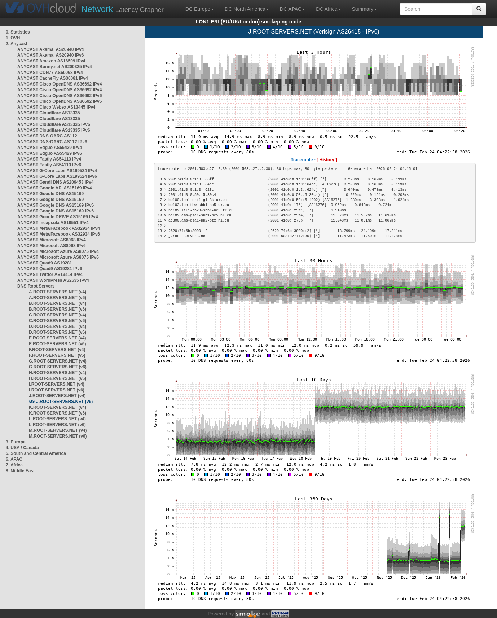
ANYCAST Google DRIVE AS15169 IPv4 (57, 216)
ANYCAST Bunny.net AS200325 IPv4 (54, 66)
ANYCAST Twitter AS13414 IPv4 (50, 274)
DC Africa (328, 9)
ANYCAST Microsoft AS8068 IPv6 (51, 245)
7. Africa (14, 465)
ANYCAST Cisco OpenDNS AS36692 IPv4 (59, 84)
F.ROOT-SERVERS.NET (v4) (57, 349)
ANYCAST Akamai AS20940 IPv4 (50, 49)
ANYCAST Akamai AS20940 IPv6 (50, 55)
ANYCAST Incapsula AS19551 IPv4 (53, 222)
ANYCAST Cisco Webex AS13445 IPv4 (56, 107)
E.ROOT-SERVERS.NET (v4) (57, 338)
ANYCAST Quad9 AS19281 (44, 263)
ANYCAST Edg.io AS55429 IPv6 (49, 153)
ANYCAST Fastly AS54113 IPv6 (49, 164)
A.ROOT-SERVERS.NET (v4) (57, 291)
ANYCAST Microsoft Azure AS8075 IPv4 (58, 251)
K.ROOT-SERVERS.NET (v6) (57, 413)
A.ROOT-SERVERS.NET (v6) (57, 297)
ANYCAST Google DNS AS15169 (50, 193)
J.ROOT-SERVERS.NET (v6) (64, 401)
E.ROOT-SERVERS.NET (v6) (57, 343)
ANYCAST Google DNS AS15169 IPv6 (55, 205)
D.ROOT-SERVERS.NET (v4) (57, 326)
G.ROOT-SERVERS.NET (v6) (58, 366)
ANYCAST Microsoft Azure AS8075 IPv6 (58, 257)
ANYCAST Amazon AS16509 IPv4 (51, 60)
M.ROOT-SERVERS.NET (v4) (58, 430)
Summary (364, 9)
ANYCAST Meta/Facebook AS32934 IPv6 (58, 234)
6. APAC (14, 459)
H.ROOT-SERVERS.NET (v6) (57, 378)
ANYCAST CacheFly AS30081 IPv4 (52, 78)
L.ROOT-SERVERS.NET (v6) (57, 424)
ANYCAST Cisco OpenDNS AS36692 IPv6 (59, 95)
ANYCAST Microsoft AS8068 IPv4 (51, 239)
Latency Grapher (122, 9)
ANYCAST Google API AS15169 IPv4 (54, 187)
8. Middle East (20, 470)
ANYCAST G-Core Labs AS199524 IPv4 (57, 170)
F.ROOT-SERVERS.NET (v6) (57, 355)
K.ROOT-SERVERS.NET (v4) (57, 407)
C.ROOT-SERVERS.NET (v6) (57, 320)
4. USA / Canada (22, 447)
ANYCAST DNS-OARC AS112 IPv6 (52, 141)
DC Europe (199, 9)
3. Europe (16, 441)
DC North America (247, 9)
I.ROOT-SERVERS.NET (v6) (56, 390)
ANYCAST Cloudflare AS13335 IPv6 (53, 124)
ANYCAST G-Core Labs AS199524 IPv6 (57, 176)
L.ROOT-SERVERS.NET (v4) (57, 418)
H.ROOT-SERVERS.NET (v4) (57, 372)
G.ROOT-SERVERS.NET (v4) (58, 361)
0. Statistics (18, 32)
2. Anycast (16, 43)
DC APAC (292, 9)
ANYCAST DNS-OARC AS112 (47, 136)
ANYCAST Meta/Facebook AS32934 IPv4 (58, 228)
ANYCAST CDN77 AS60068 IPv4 (50, 72)
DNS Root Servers (35, 286)
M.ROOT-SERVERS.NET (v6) (58, 436)
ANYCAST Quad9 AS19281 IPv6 (49, 268)
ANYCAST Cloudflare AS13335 (48, 112)
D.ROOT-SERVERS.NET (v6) (57, 332)
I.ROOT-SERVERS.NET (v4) (56, 384)
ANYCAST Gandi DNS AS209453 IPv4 (55, 182)
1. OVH (13, 37)
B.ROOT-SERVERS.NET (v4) (57, 303)
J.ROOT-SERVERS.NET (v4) (57, 395)
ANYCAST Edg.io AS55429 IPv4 (49, 147)
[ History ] (327, 159)
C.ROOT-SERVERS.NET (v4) (57, 314)
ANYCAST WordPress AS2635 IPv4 (53, 280)
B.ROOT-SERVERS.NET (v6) (57, 309)
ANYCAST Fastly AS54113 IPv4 (49, 159)
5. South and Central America (36, 453)
